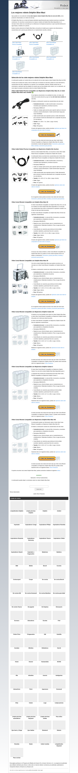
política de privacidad (33, 770)
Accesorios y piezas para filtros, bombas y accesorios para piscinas (47, 198)
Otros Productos (49, 363)
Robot (64, 5)
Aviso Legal (40, 770)
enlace (58, 470)
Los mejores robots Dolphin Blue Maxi (28, 13)
